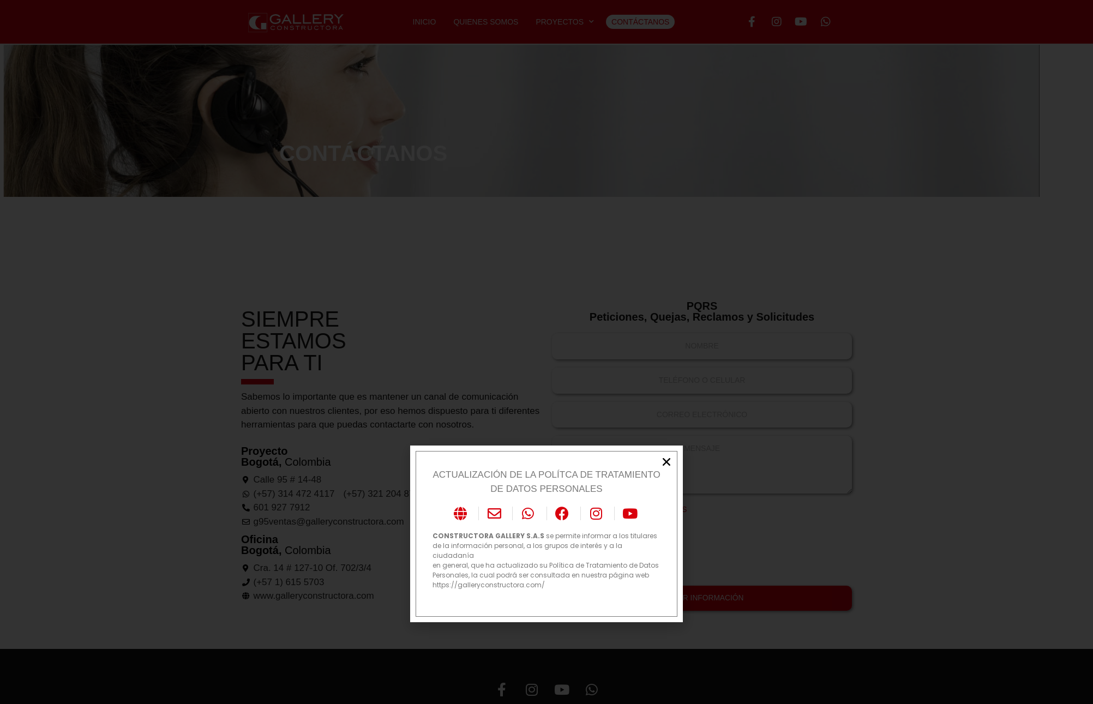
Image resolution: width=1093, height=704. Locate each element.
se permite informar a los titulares (545, 535)
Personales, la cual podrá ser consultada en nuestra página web (541, 575)
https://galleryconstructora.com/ (489, 584)
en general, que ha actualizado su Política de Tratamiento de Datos (546, 565)
